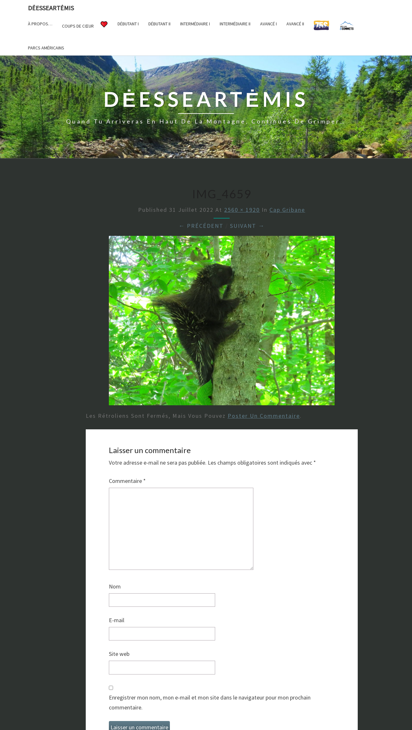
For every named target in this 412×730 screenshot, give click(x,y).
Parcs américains (46, 48)
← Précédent (201, 225)
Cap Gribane (287, 209)
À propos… (40, 24)
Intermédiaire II (235, 24)
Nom (115, 586)
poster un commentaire (264, 415)
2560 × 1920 (242, 209)
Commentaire (127, 481)
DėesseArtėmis (51, 8)
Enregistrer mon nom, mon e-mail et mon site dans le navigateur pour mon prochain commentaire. (210, 702)
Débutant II (159, 24)
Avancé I (268, 24)
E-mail (116, 620)
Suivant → (247, 225)
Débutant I (128, 24)
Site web (119, 653)
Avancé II (295, 24)
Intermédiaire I (195, 24)
